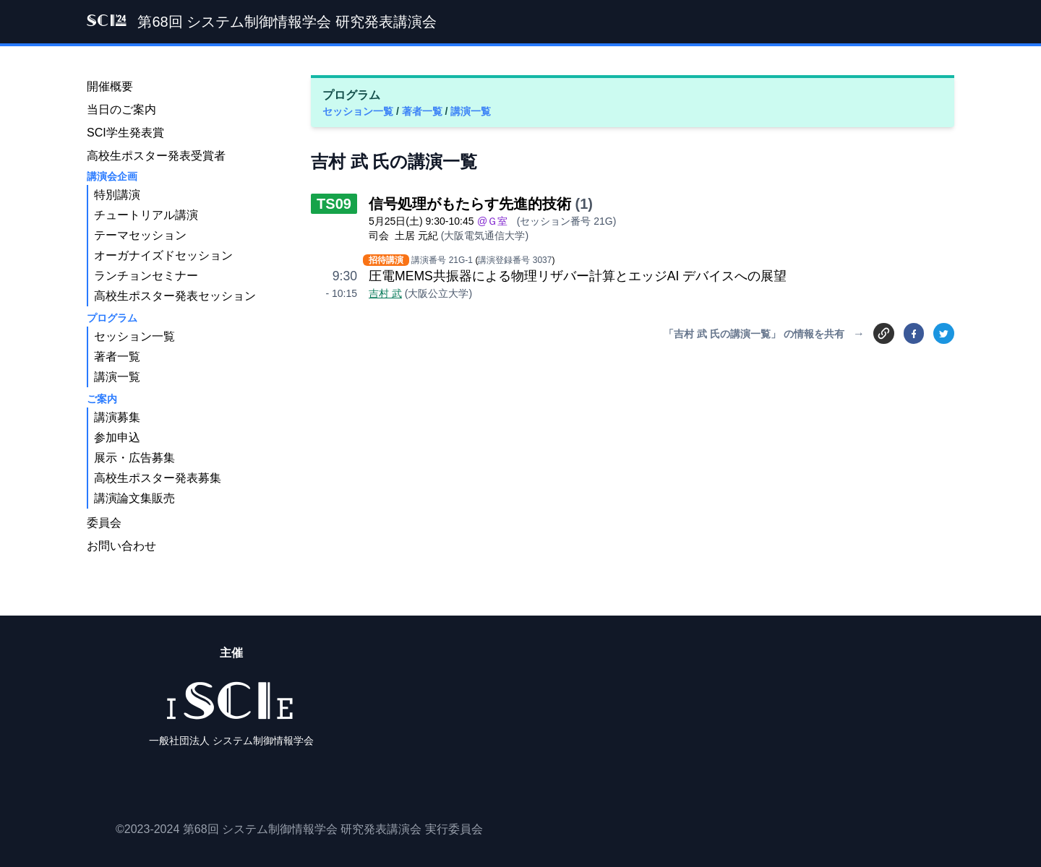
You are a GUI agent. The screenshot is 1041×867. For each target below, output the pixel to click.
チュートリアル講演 (146, 215)
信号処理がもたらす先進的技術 (470, 204)
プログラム (112, 318)
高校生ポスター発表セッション (175, 296)
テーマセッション (140, 235)
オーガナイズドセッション (163, 255)
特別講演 (117, 195)
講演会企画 (112, 176)
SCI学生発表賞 (125, 132)
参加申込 (117, 437)
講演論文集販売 (134, 498)
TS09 (334, 204)
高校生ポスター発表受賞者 (156, 156)
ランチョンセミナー (146, 275)
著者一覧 (423, 111)
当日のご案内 (121, 109)
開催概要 (110, 86)
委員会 (104, 523)
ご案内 (102, 399)
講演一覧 (470, 111)
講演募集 (117, 417)
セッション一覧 (359, 111)
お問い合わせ (121, 546)
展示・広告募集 (134, 458)
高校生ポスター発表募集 (157, 478)
